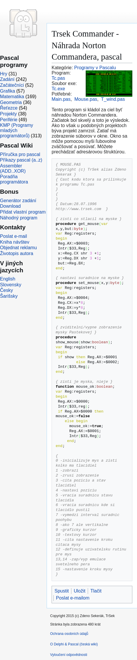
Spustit (62, 590)
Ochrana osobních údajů (69, 634)
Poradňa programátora (14, 179)
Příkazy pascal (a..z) (21, 159)
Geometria (11, 102)
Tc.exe (58, 88)
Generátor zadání (18, 200)
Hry (3, 73)
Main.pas (61, 99)
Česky (6, 290)
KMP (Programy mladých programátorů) (16, 130)
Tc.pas (58, 78)
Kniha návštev (14, 242)
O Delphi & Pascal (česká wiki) (74, 644)
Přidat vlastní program (23, 211)
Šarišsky (8, 296)
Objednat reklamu (18, 247)
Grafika (7, 91)
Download (10, 206)
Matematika (12, 96)
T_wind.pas (113, 99)
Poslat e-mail (13, 236)
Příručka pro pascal (20, 154)
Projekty (8, 113)
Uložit (79, 590)
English (7, 278)
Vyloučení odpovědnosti (68, 655)
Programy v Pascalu (95, 67)
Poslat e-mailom (72, 597)
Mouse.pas (85, 99)
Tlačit (95, 590)
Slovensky (10, 284)
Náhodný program (18, 217)
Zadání (7, 79)
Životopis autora (16, 253)
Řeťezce (8, 107)
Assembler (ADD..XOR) (13, 168)
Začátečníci (12, 85)
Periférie (8, 119)
